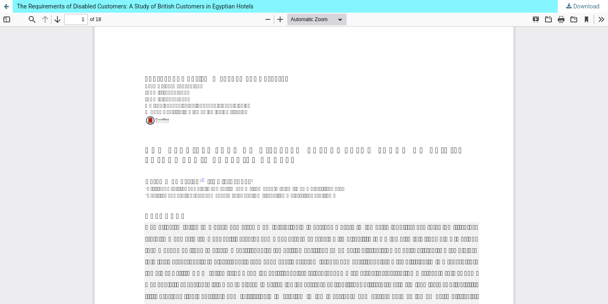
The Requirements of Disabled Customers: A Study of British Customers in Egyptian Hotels (135, 6)
